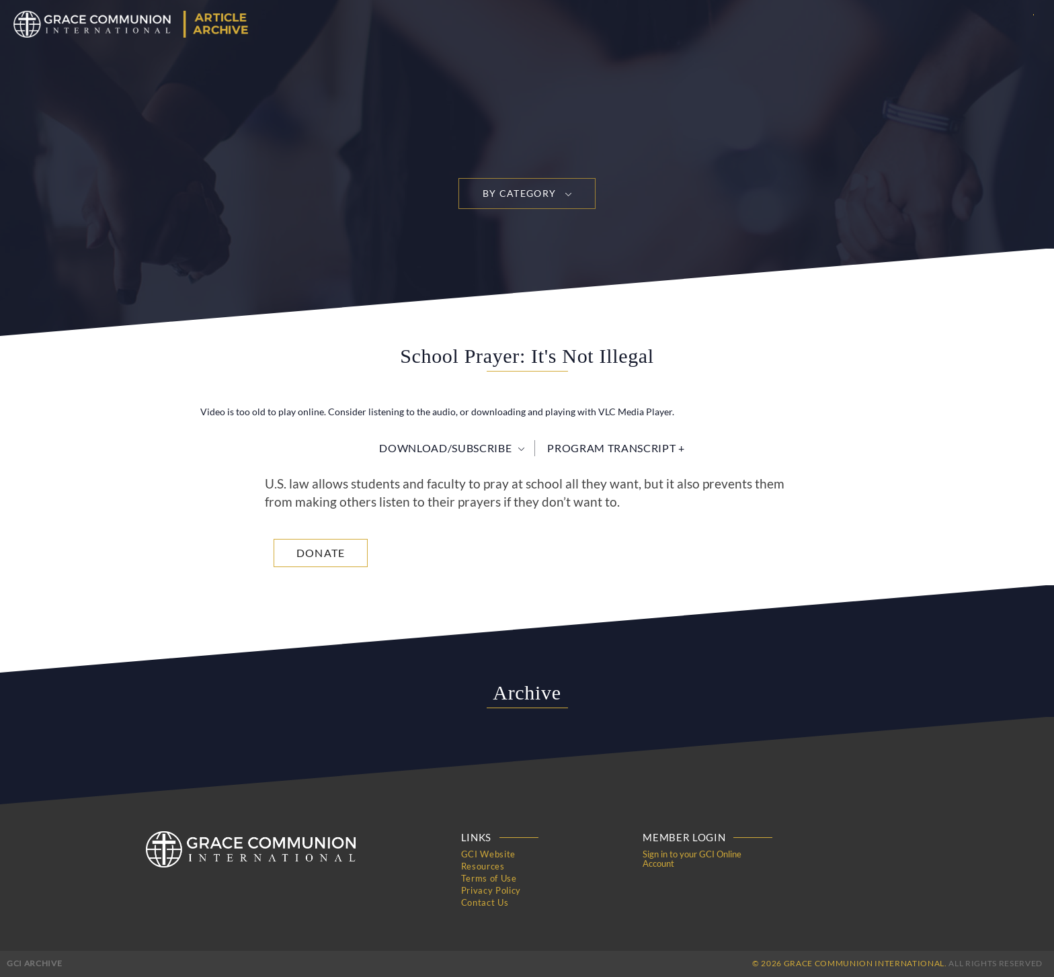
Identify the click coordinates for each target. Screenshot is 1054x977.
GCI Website (488, 854)
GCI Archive (34, 963)
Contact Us (485, 902)
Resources (483, 866)
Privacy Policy (491, 890)
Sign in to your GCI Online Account (692, 859)
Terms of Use (489, 878)
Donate (321, 552)
